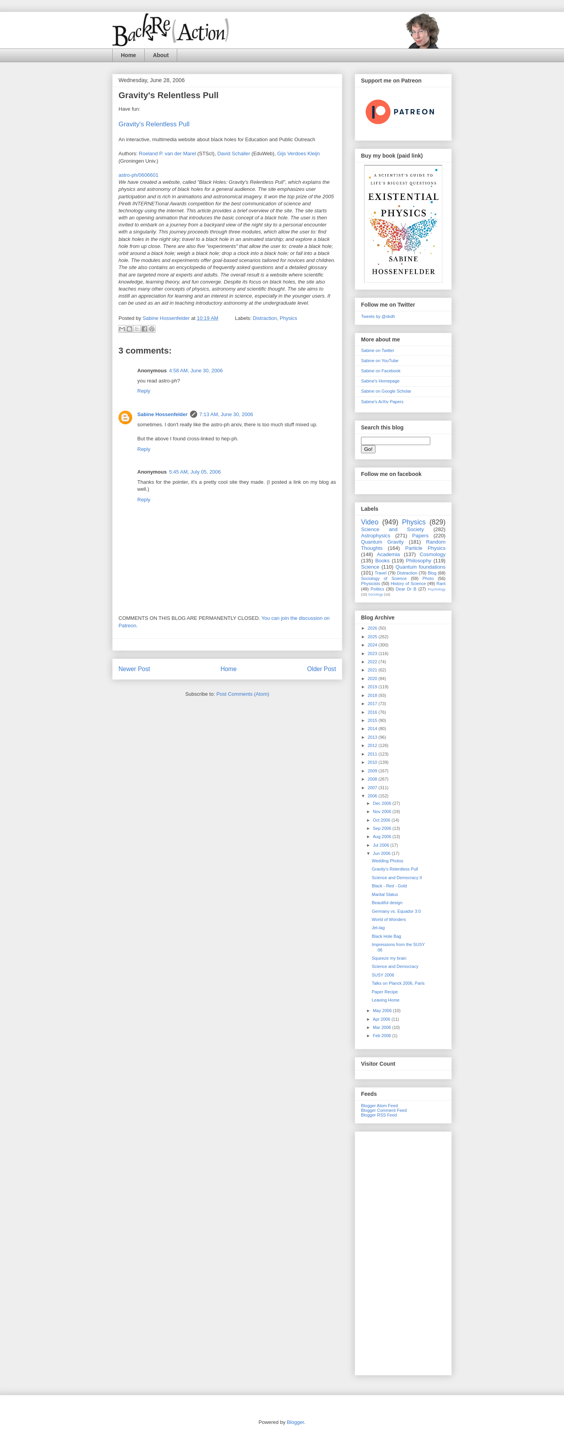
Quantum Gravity (382, 542)
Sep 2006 (382, 828)
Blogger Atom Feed (379, 1105)
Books (382, 561)
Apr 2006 (382, 1019)
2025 (373, 636)
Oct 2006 (382, 820)
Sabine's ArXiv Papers (382, 401)
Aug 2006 (382, 836)
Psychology (436, 589)
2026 (373, 628)
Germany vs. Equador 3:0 (396, 911)
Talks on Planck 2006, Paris (398, 983)
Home (128, 55)
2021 (373, 670)
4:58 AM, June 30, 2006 (196, 370)
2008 (373, 779)
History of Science (408, 583)
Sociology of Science (384, 578)
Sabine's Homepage (380, 381)
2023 (373, 653)
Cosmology (432, 554)
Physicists (370, 583)
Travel (380, 573)
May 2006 (383, 1010)
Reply (143, 391)
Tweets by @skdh (378, 316)
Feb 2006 (382, 1035)
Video (370, 522)
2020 (373, 678)
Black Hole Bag (386, 936)
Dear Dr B (406, 589)
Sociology (375, 594)
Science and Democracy (395, 966)
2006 (373, 796)
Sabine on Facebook (381, 370)
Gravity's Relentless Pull (395, 869)
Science (370, 567)
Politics (377, 589)
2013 (373, 737)
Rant (440, 583)
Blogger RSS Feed (379, 1115)
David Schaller (233, 153)
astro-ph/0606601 (138, 175)
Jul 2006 (381, 845)
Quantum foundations (420, 567)
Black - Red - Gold (389, 885)
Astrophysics (375, 536)
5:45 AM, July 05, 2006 (195, 472)
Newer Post (134, 669)
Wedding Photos (387, 860)
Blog (432, 573)
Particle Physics (425, 548)
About (161, 55)
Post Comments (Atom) (242, 694)
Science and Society (392, 529)
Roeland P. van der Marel (167, 153)
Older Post (321, 669)
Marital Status (385, 894)
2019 (373, 686)
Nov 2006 (382, 811)
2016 (373, 712)
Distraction (265, 318)
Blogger (295, 1422)
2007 (373, 787)
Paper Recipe (385, 991)
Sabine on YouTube (380, 360)
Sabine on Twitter (377, 350)
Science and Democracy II (397, 877)
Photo (428, 578)
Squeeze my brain (389, 958)
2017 (373, 703)
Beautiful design (387, 902)
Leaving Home (385, 1000)
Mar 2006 (382, 1027)
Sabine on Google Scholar (386, 391)
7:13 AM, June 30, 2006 (226, 414)
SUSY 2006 (383, 975)
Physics (288, 318)
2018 (373, 695)
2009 (373, 770)
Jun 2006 (382, 853)
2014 (373, 728)
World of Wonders (389, 919)
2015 (373, 720)
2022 (373, 661)
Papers (420, 536)
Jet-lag (378, 927)
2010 (373, 762)
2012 (373, 745)
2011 (373, 754)
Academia (388, 554)
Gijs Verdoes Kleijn (298, 153)
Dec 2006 (382, 803)
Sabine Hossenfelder (162, 414)
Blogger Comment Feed (384, 1110)
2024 (373, 645)
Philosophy (418, 561)
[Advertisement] (403, 1252)
